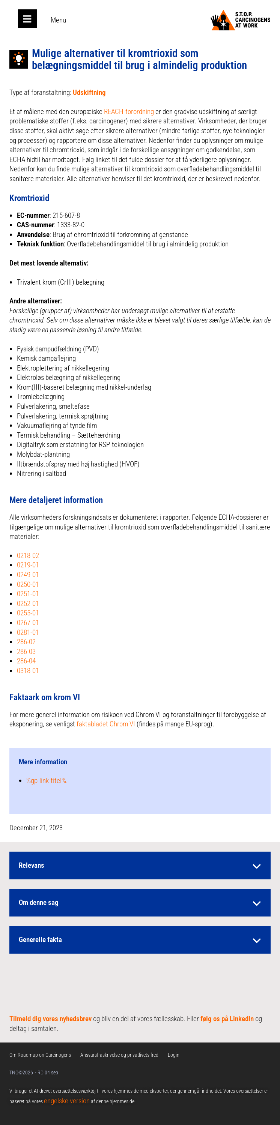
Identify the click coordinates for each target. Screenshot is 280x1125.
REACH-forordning (129, 111)
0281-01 (28, 632)
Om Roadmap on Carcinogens (40, 1055)
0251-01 (28, 594)
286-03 (26, 651)
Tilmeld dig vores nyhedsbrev (50, 1018)
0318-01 (28, 670)
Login (173, 1055)
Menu (58, 20)
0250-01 (28, 584)
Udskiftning (89, 92)
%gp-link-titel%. (47, 780)
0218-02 (28, 555)
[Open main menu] (27, 18)
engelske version (67, 1100)
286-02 (26, 642)
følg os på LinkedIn (227, 1018)
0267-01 (28, 622)
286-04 (26, 661)
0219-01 (28, 565)
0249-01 (28, 574)
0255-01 (28, 613)
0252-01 (28, 603)
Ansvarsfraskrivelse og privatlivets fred (119, 1055)
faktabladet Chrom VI (106, 724)
